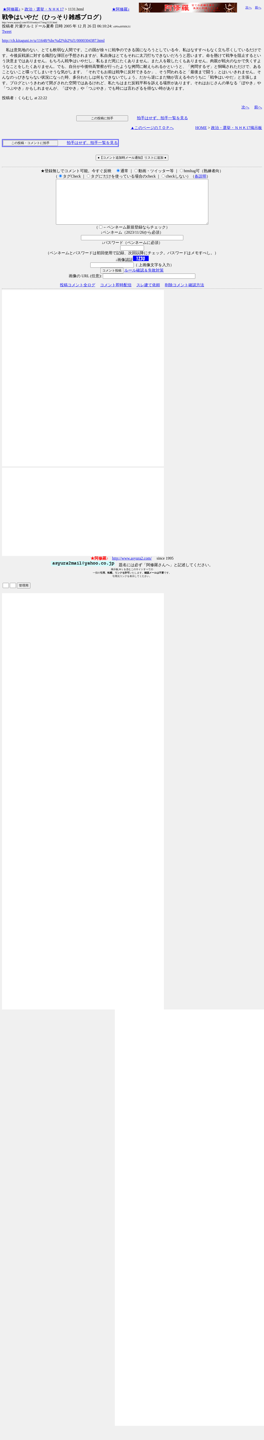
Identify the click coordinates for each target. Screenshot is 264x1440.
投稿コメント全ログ (77, 294)
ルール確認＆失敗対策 (144, 279)
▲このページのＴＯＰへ (152, 128)
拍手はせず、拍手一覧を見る (162, 118)
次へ (248, 7)
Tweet (7, 31)
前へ (258, 7)
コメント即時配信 (116, 294)
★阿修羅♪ (11, 9)
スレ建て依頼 (148, 294)
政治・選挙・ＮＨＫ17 (44, 9)
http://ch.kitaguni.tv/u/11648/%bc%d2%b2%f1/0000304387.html (53, 40)
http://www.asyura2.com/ (132, 567)
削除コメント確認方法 (184, 294)
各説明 (200, 176)
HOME (201, 128)
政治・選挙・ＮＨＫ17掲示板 (236, 128)
